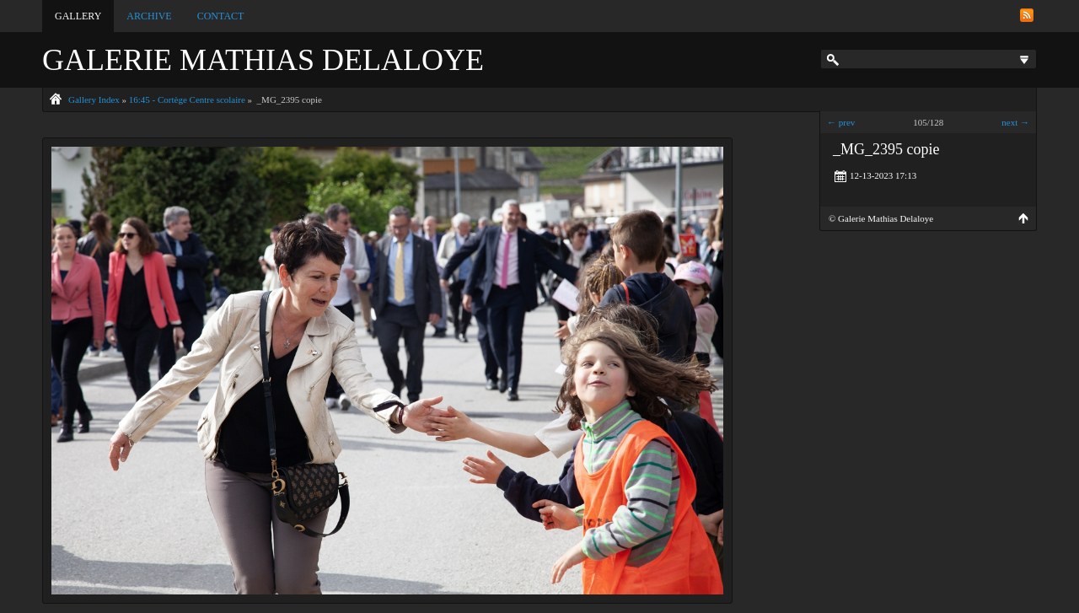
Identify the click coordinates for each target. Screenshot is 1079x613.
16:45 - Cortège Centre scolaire (187, 99)
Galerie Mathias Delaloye (263, 60)
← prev (841, 122)
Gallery (78, 16)
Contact (220, 16)
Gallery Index (94, 99)
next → (1015, 122)
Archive (148, 16)
